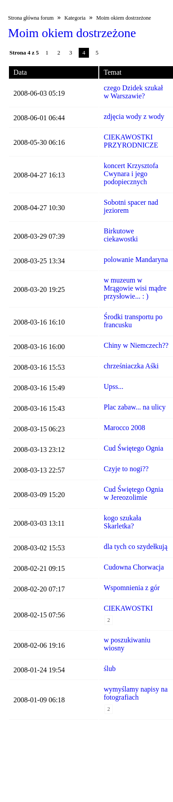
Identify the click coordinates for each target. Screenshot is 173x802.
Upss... (113, 386)
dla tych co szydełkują (136, 546)
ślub (110, 668)
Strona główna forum (31, 18)
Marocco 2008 (124, 427)
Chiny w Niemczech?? (136, 345)
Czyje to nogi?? (126, 469)
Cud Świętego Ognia (133, 448)
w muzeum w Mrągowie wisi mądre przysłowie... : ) (135, 288)
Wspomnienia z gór (132, 587)
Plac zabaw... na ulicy (134, 407)
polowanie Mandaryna (136, 259)
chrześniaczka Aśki (131, 366)
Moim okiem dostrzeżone (123, 18)
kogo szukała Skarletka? (122, 522)
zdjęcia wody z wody (134, 116)
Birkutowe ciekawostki (121, 235)
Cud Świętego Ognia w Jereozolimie (133, 493)
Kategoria (74, 18)
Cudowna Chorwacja (134, 567)
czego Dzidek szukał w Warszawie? (133, 92)
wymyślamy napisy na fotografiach (136, 693)
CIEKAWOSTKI (128, 608)
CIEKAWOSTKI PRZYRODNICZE (131, 141)
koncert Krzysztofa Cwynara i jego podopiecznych (131, 174)
